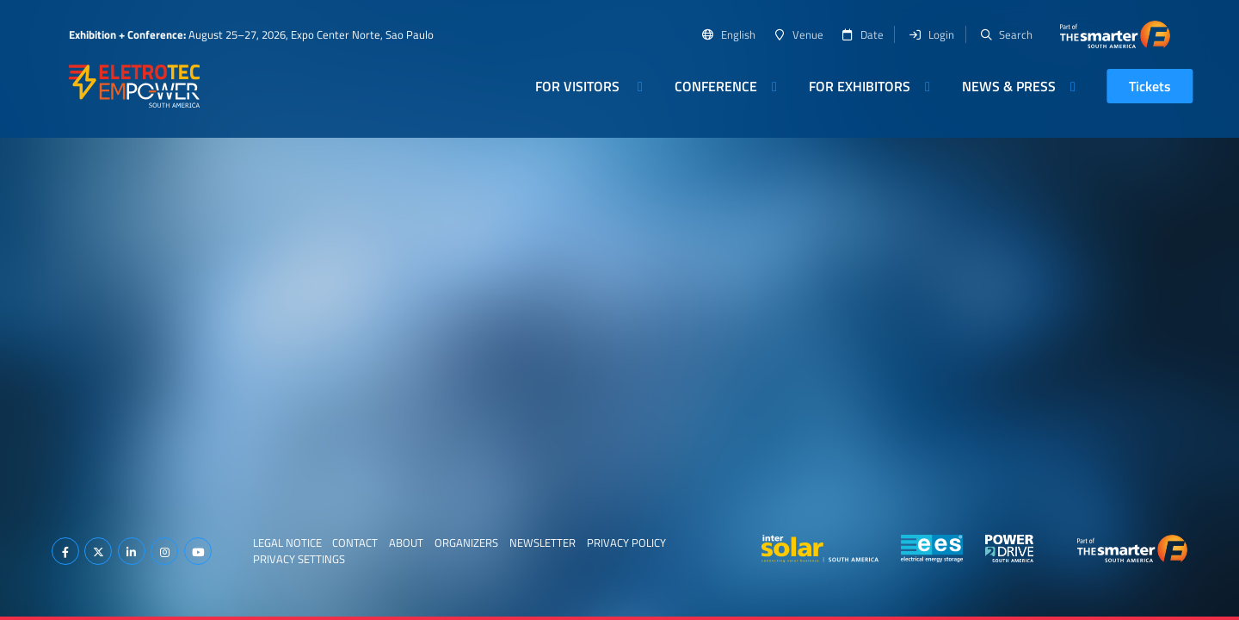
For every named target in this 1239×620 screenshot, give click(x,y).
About (406, 542)
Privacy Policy (626, 542)
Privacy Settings (299, 558)
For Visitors (579, 86)
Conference (716, 86)
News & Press (1009, 86)
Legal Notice (287, 542)
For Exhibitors (859, 86)
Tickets (1150, 86)
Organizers (466, 542)
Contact (355, 542)
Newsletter (542, 542)
